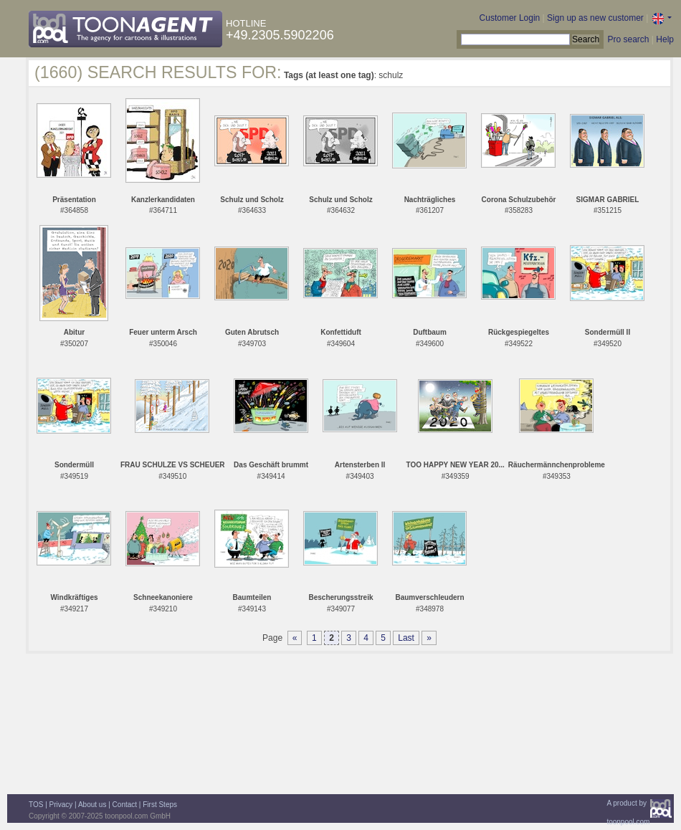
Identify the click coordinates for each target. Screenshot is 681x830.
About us (92, 804)
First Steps (160, 804)
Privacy (61, 804)
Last (406, 638)
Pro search (628, 39)
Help (665, 39)
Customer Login (510, 18)
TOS (36, 804)
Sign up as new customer (595, 18)
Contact (125, 804)
